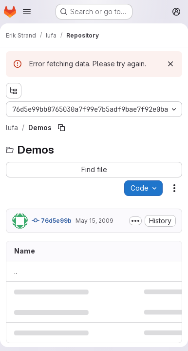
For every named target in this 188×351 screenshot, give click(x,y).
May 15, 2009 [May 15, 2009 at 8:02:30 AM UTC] (94, 220)
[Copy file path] (61, 128)
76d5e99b (52, 220)
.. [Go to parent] (15, 271)
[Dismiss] (170, 64)
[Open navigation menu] (27, 12)
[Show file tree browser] (13, 90)
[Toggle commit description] (135, 220)
